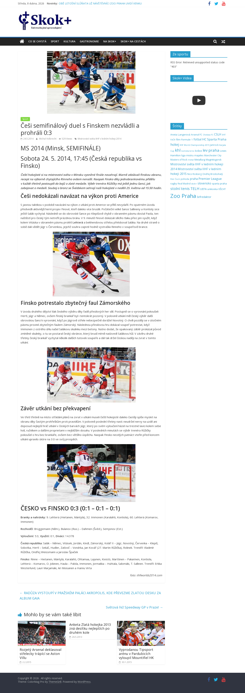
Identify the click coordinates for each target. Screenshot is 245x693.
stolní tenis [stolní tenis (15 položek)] (180, 188)
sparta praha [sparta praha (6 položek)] (219, 183)
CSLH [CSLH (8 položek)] (217, 134)
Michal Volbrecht (48, 138)
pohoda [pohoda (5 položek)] (185, 179)
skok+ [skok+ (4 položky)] (194, 183)
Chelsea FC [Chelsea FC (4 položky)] (208, 134)
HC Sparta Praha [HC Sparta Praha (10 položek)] (214, 139)
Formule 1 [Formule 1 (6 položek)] (187, 139)
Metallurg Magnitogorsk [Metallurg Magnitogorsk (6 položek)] (207, 159)
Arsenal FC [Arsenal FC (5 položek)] (196, 134)
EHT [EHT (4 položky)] (224, 134)
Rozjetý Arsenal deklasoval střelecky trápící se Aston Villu (40, 653)
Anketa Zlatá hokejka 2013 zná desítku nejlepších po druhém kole (90, 628)
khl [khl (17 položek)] (178, 150)
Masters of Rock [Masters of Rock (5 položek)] (178, 159)
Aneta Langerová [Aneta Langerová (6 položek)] (180, 134)
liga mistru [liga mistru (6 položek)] (187, 155)
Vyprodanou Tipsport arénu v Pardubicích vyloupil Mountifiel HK (136, 653)
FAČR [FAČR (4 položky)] (172, 139)
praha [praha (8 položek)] (194, 179)
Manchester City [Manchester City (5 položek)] (212, 155)
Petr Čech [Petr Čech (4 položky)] (175, 179)
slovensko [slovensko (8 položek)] (204, 183)
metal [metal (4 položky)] (191, 159)
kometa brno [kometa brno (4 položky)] (187, 151)
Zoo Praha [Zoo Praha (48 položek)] (183, 196)
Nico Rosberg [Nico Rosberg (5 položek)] (194, 174)
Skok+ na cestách (133, 41)
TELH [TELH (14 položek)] (194, 188)
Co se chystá (37, 41)
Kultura (69, 41)
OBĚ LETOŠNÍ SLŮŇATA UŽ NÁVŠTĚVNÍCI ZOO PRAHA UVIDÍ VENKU (100, 3)
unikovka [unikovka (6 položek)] (212, 189)
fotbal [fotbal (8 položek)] (197, 139)
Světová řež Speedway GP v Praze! (134, 607)
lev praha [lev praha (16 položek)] (211, 150)
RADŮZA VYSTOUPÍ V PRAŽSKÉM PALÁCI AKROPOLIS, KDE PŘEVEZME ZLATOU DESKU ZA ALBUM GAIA (90, 595)
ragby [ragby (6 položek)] (173, 183)
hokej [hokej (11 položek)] (174, 144)
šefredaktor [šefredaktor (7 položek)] (204, 197)
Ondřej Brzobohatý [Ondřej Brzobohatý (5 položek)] (212, 174)
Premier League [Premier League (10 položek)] (210, 179)
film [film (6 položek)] (178, 139)
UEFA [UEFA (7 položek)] (203, 189)
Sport (55, 41)
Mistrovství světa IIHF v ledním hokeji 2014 (99, 138)
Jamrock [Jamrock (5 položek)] (214, 145)
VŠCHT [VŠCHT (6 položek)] (222, 189)
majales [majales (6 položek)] (198, 155)
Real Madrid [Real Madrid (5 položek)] (184, 183)
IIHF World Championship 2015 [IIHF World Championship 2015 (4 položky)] (194, 145)
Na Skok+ (109, 41)
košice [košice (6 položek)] (198, 150)
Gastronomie (89, 41)
